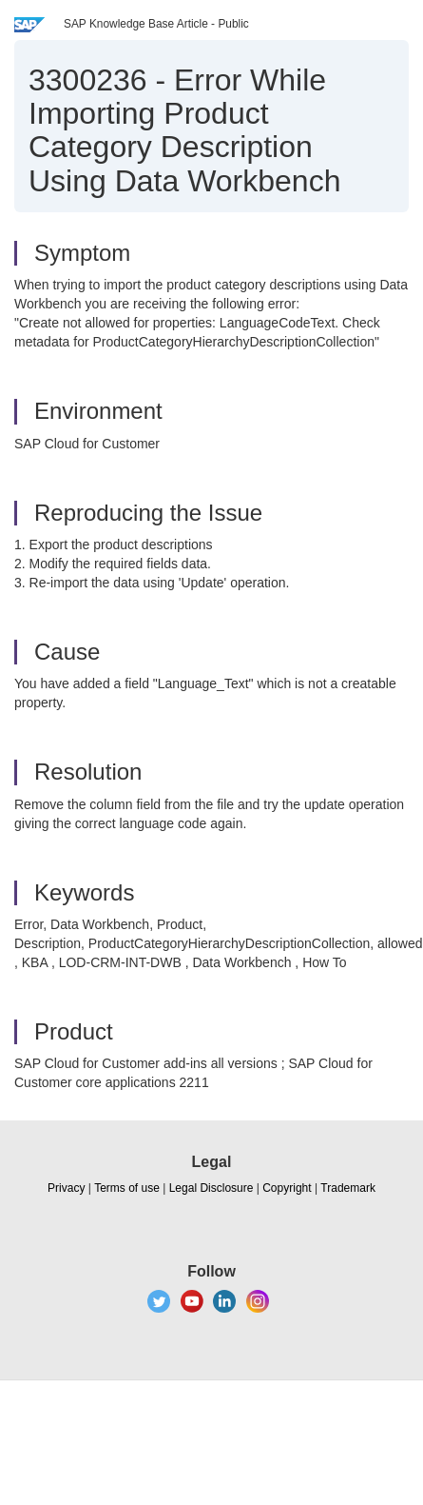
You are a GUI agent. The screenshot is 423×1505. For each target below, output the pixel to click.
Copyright (286, 1188)
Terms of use (127, 1188)
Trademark (347, 1188)
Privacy (66, 1188)
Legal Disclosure (211, 1188)
